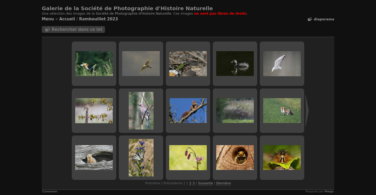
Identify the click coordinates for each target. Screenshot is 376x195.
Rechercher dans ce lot (77, 29)
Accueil (67, 19)
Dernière (223, 183)
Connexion (49, 191)
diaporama (324, 19)
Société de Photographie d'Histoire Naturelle (133, 13)
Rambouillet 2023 (98, 19)
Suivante (205, 183)
